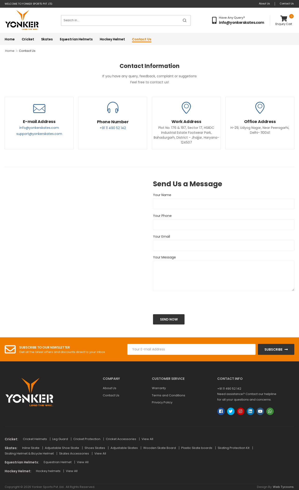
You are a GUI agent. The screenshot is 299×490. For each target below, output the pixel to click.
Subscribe (273, 349)
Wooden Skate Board (160, 447)
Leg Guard (60, 439)
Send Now (169, 319)
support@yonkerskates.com (39, 133)
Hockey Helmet (112, 39)
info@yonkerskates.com (241, 22)
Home (10, 39)
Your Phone (162, 215)
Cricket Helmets (35, 439)
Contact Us (287, 3)
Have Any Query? (232, 17)
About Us (264, 3)
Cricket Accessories (121, 439)
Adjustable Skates (124, 447)
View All (147, 439)
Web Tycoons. (283, 487)
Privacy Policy (162, 402)
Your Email (161, 236)
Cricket (28, 39)
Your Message (164, 257)
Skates (47, 39)
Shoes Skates (95, 447)
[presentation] (176, 302)
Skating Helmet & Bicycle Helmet (29, 453)
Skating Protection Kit (234, 447)
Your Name (162, 195)
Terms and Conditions (168, 395)
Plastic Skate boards (197, 447)
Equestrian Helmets (76, 39)
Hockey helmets (48, 470)
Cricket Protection (87, 439)
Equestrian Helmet (58, 462)
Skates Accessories (74, 453)
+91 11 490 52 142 (113, 128)
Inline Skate (31, 447)
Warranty (159, 388)
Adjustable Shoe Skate (62, 447)
